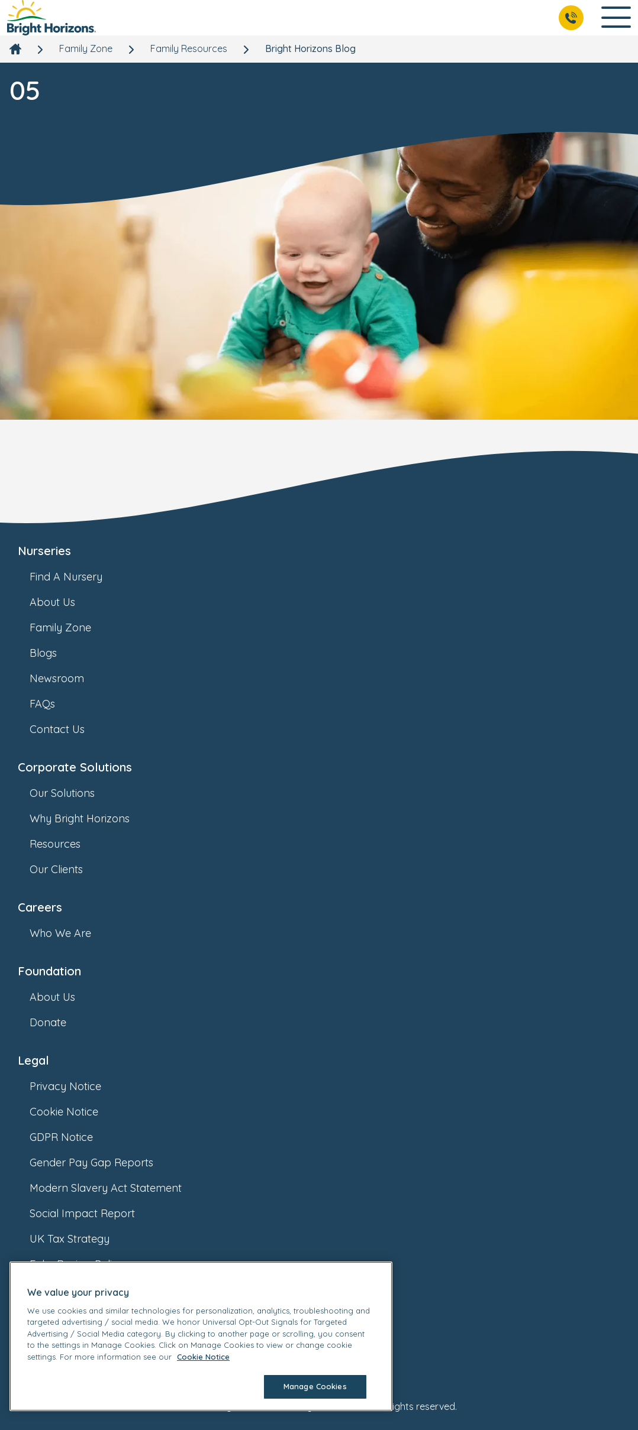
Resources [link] (67, 844)
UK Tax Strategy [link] (81, 1239)
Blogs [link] (55, 653)
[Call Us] (571, 17)
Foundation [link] (49, 971)
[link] (51, 17)
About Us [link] (64, 602)
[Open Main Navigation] (616, 18)
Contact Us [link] (69, 729)
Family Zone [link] (85, 48)
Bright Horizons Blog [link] (310, 48)
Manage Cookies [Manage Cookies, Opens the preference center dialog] (315, 1386)
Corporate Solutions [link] (75, 767)
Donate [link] (60, 1022)
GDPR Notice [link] (73, 1137)
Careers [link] (40, 907)
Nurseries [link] (44, 550)
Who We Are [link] (72, 933)
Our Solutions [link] (74, 793)
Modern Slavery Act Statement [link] (117, 1188)
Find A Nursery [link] (78, 576)
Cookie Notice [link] (76, 1111)
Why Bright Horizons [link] (91, 818)
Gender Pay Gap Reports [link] (103, 1162)
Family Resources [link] (188, 48)
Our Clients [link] (68, 869)
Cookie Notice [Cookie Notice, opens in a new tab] (203, 1356)
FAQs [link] (54, 704)
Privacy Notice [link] (77, 1086)
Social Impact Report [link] (94, 1213)
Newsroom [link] (69, 678)
